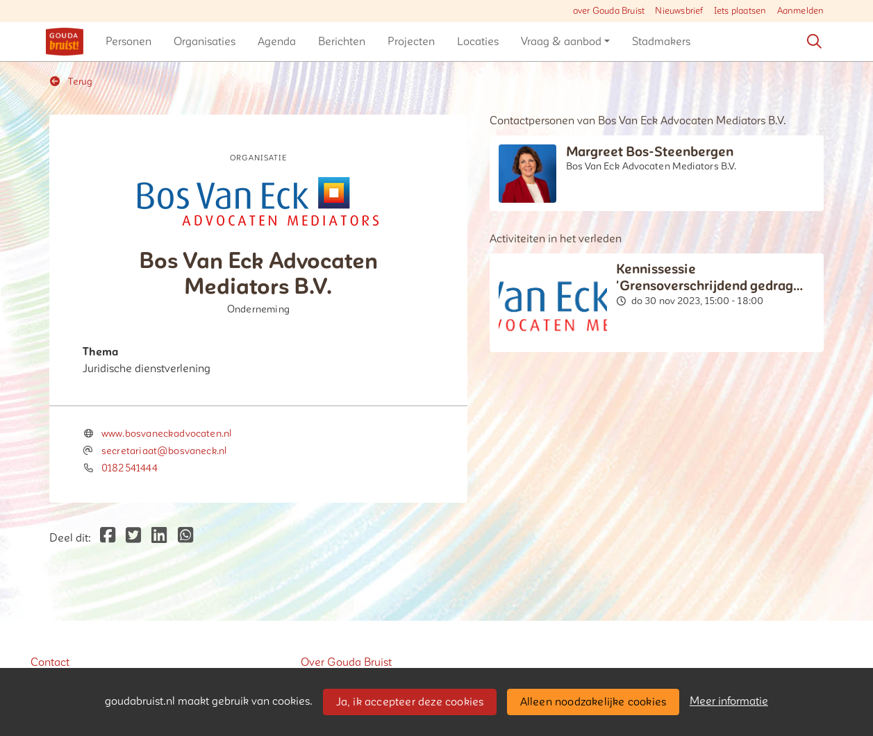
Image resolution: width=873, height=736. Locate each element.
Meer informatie (729, 701)
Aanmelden (800, 11)
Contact (50, 662)
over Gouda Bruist (609, 11)
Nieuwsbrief (679, 11)
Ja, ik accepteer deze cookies (410, 702)
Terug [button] (71, 81)
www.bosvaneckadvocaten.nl (166, 434)
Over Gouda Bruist (346, 662)
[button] (128, 42)
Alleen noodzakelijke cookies (593, 702)
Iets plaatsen (740, 11)
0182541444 (129, 468)
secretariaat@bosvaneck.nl (164, 451)
